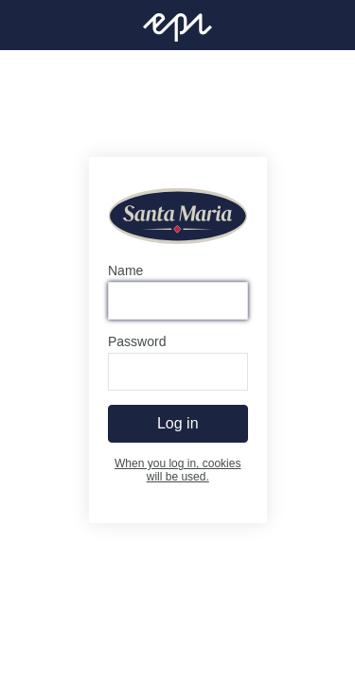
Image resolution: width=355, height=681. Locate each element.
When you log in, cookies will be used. (177, 471)
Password (137, 342)
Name (125, 271)
